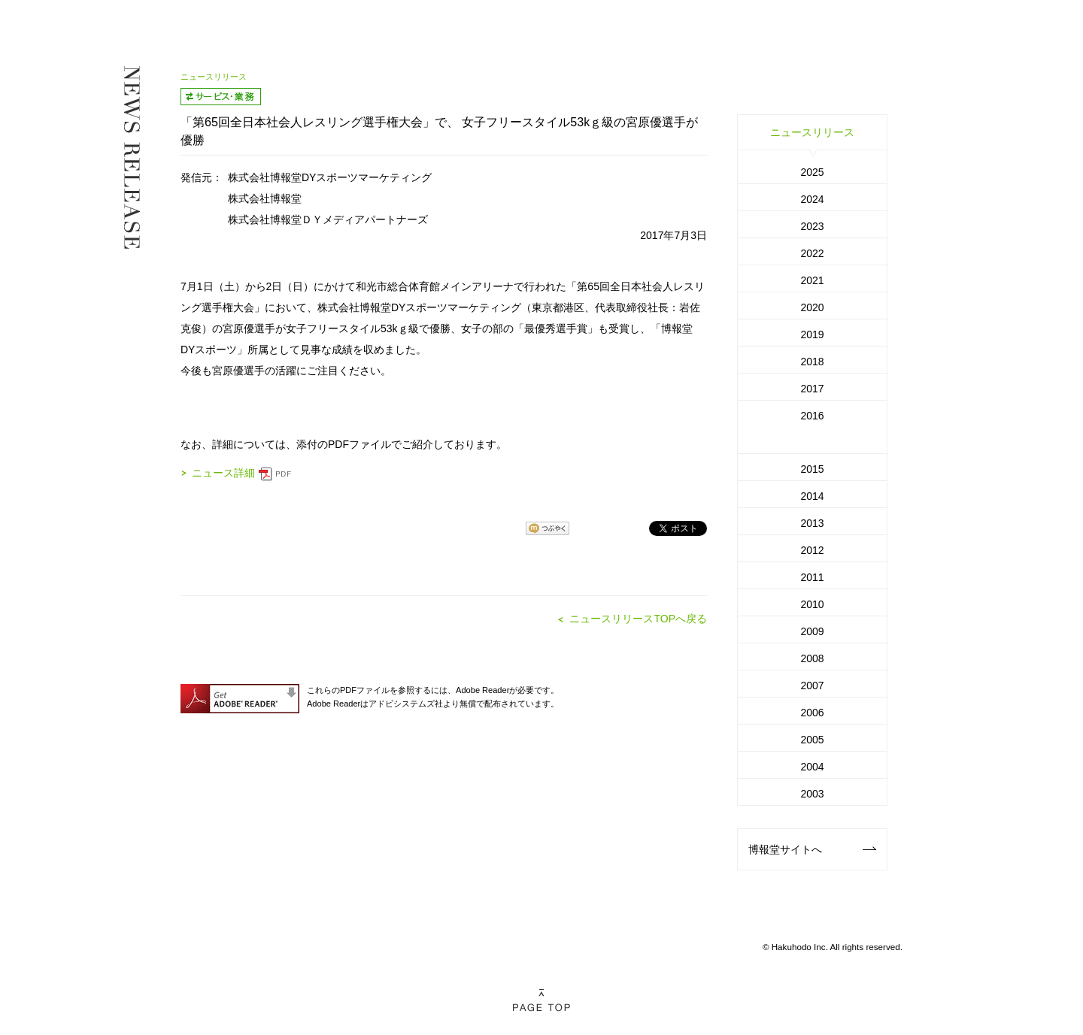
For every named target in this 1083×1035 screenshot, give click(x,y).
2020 (812, 307)
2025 (812, 172)
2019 (812, 334)
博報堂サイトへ (812, 849)
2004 (812, 767)
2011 (812, 577)
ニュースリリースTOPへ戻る (638, 619)
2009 (812, 631)
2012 (812, 550)
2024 (812, 199)
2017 (812, 389)
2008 (812, 658)
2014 (812, 496)
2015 (812, 469)
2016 (812, 416)
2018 (812, 362)
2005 (812, 740)
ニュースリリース (812, 132)
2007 (812, 685)
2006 (812, 713)
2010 (812, 604)
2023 (812, 226)
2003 (812, 794)
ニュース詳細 (241, 473)
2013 (812, 523)
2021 (812, 280)
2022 (812, 253)
